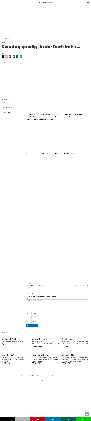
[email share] (6, 56)
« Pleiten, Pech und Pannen (35, 286)
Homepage (4, 38)
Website (28, 323)
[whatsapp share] (17, 56)
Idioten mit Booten (8, 103)
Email (27, 319)
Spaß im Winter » (82, 286)
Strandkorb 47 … (9, 357)
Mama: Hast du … (8, 108)
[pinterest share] (10, 56)
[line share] (21, 56)
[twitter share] (3, 56)
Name (28, 315)
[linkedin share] (14, 56)
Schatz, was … (6, 113)
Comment (28, 298)
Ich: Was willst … (69, 357)
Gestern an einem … (40, 357)
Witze (10, 38)
